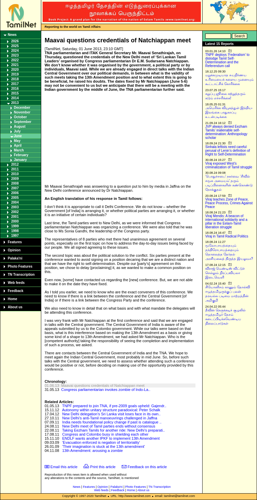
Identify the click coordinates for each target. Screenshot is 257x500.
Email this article (63, 467)
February (21, 155)
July (17, 131)
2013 (15, 103)
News (12, 35)
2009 (15, 179)
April (18, 145)
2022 (15, 60)
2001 (15, 216)
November (22, 112)
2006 (15, 193)
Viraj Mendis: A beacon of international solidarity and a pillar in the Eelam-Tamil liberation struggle (226, 221)
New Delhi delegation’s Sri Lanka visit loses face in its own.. (111, 414)
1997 (15, 235)
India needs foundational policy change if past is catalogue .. (112, 422)
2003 (15, 207)
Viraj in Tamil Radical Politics (226, 236)
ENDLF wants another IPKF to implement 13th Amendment (111, 438)
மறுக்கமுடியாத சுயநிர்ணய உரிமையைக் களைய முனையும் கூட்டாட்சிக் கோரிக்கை (229, 79)
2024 (15, 51)
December (22, 107)
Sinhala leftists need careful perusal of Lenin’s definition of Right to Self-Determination (227, 150)
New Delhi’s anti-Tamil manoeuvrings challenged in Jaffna (109, 418)
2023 (15, 55)
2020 (15, 69)
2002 (15, 212)
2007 (15, 188)
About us (15, 307)
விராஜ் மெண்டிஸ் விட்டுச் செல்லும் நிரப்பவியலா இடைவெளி (225, 273)
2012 (15, 164)
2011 (15, 169)
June (18, 136)
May (17, 141)
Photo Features (20, 266)
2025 (15, 46)
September (22, 122)
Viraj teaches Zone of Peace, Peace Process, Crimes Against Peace (229, 203)
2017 (15, 84)
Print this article (103, 467)
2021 (15, 65)
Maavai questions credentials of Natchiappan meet (102, 385)
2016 (15, 88)
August (19, 126)
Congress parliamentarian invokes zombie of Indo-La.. (105, 390)
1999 (15, 226)
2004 (15, 202)
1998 (15, 231)
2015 (15, 93)
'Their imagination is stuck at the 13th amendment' (103, 446)
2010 (15, 174)
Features (15, 242)
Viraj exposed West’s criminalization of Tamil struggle (228, 165)
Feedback (15, 291)
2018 (15, 79)
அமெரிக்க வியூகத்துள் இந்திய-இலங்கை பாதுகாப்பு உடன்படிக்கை (229, 112)
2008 (15, 183)
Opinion (14, 250)
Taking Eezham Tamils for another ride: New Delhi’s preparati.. (113, 430)
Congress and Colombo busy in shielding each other (105, 434)
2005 (15, 198)
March (19, 150)
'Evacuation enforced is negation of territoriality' (101, 442)
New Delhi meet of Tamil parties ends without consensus (108, 426)
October (20, 117)
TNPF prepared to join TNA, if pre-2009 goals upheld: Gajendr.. (114, 406)
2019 (15, 74)
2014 (15, 98)
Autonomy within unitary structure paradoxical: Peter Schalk (111, 410)
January (20, 160)
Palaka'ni (15, 258)
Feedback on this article (147, 467)
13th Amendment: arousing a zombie (92, 451)
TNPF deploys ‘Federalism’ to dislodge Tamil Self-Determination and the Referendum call (227, 60)
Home (12, 299)
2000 (15, 221)
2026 (15, 41)
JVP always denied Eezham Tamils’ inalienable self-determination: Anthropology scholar (226, 132)
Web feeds (16, 283)
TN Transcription (21, 274)
